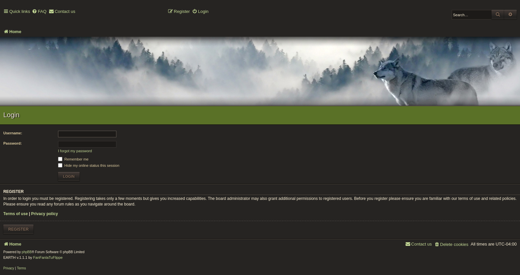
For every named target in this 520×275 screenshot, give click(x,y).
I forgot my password (75, 151)
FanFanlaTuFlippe (48, 257)
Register (18, 229)
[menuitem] (39, 12)
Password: (12, 143)
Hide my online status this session (88, 165)
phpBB (27, 252)
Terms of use (15, 213)
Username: (12, 133)
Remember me (73, 159)
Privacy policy (44, 213)
